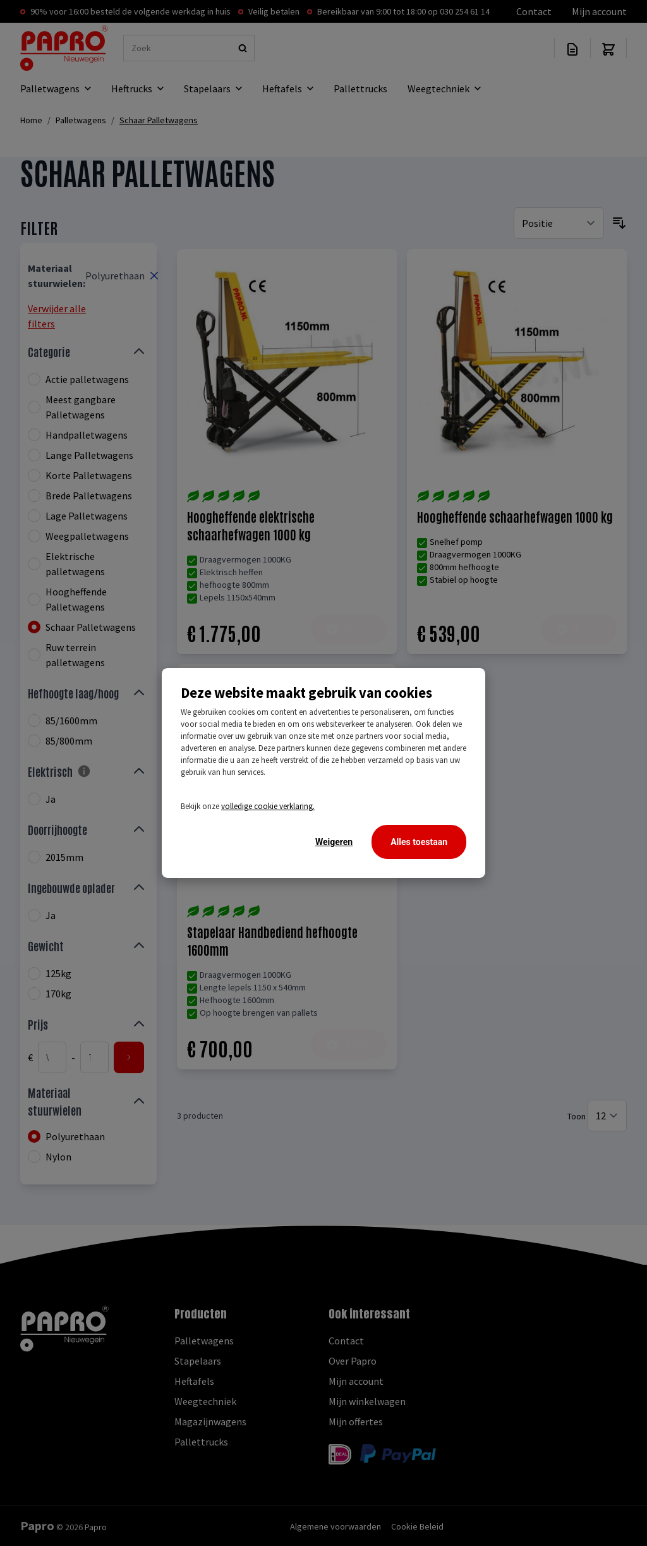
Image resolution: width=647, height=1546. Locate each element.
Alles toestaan (418, 842)
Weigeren (334, 842)
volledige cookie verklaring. (268, 806)
